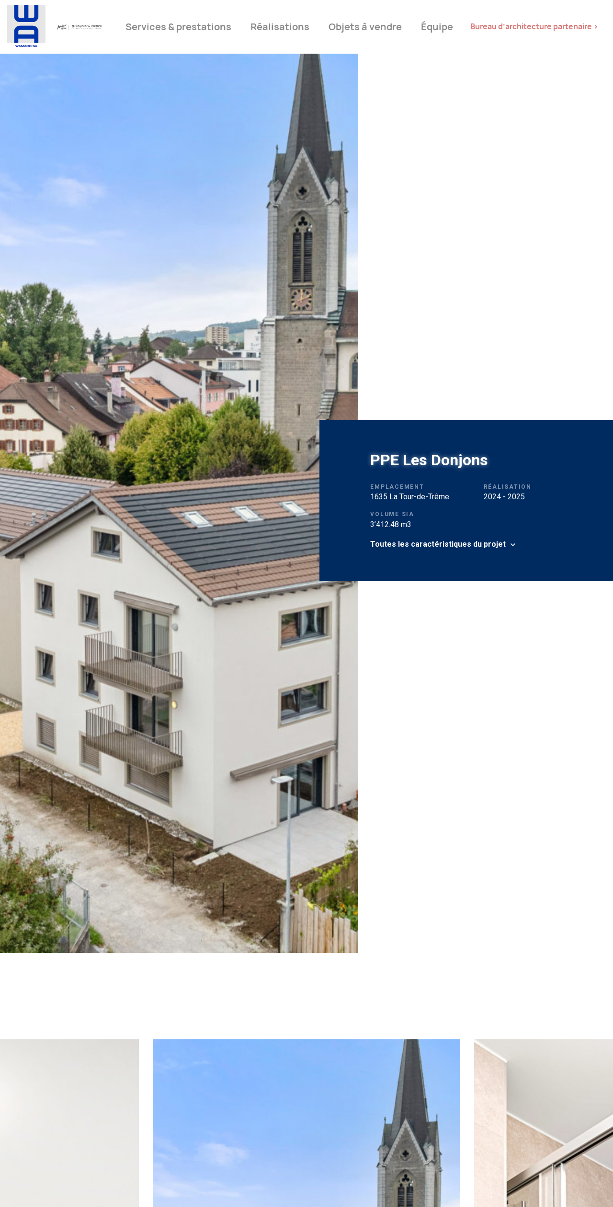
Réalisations (279, 27)
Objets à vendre (365, 27)
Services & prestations (178, 27)
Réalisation (508, 487)
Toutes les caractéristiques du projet (438, 544)
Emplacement (397, 487)
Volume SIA (392, 514)
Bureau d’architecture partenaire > (534, 27)
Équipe (437, 27)
